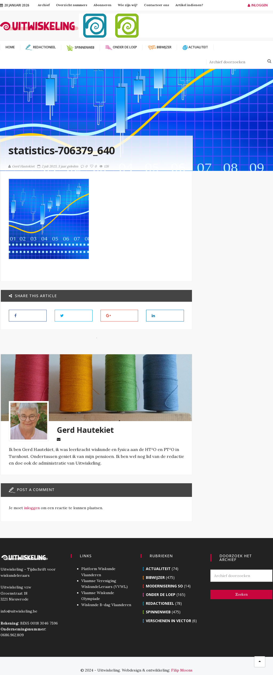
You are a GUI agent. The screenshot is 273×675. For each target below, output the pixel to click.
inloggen (31, 507)
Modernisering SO (164, 577)
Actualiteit (158, 560)
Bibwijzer (155, 568)
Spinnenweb (158, 603)
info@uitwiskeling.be (18, 602)
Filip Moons (181, 661)
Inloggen (258, 5)
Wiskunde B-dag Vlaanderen (106, 596)
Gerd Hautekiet (21, 166)
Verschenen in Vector (168, 612)
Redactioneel (160, 594)
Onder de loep (160, 585)
